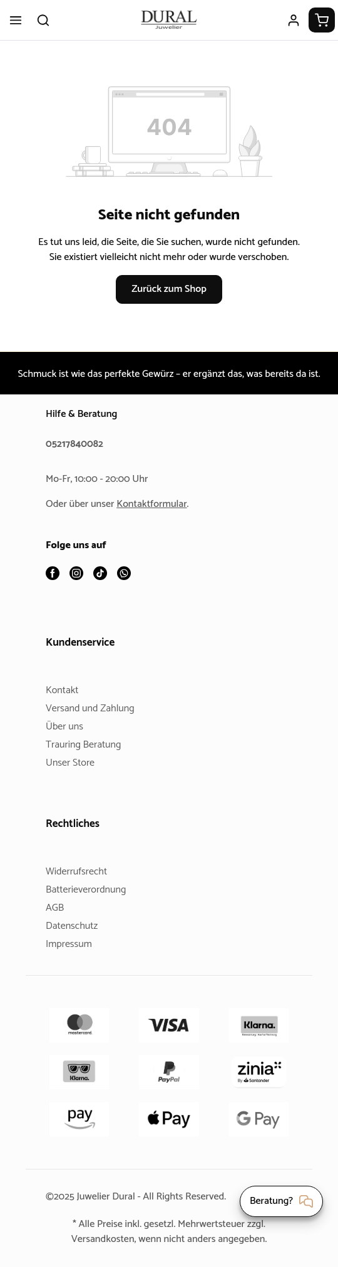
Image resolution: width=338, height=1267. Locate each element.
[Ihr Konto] (293, 20)
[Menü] (15, 20)
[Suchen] (43, 20)
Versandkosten (97, 1239)
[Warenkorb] (322, 20)
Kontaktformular (156, 504)
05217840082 (76, 444)
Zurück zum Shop (169, 304)
